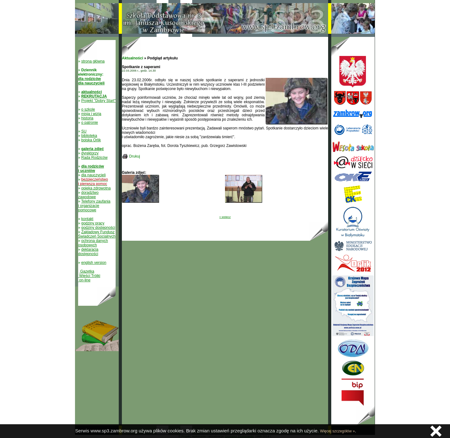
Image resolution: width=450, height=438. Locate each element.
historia (87, 118)
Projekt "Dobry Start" (98, 100)
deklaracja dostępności (88, 251)
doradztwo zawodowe (88, 194)
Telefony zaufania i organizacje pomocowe (94, 205)
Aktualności (132, 58)
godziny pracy (92, 223)
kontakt (87, 219)
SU (84, 131)
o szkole (88, 109)
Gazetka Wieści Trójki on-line (89, 275)
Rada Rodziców (94, 157)
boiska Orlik (91, 140)
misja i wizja (91, 114)
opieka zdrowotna (96, 188)
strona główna (93, 61)
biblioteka (89, 135)
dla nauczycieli (93, 175)
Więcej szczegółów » (337, 431)
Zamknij (436, 431)
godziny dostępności (98, 227)
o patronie (89, 122)
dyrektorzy (89, 153)
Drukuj (134, 156)
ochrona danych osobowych (93, 243)
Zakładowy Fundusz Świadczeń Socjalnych (96, 234)
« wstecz (225, 217)
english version (93, 262)
